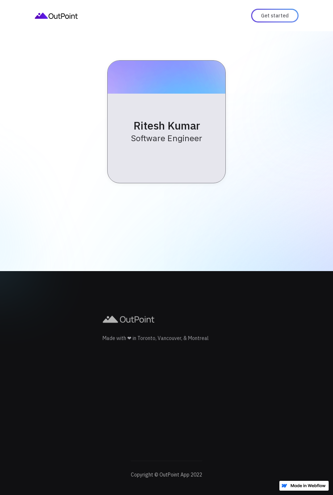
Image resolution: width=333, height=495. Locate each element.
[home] (56, 15)
